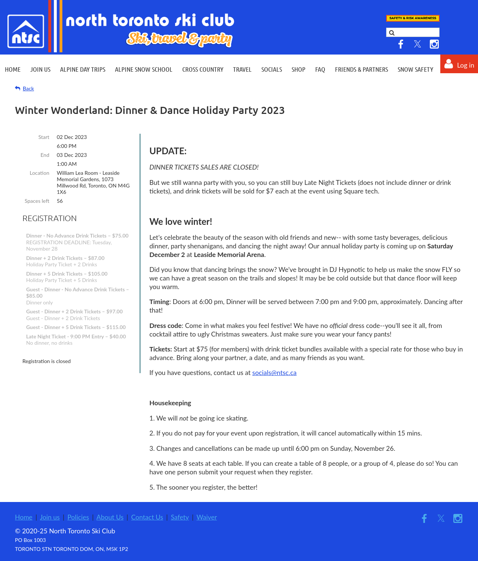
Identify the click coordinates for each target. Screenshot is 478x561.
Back (28, 88)
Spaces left (37, 201)
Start (43, 137)
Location (39, 173)
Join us (50, 517)
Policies (78, 517)
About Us (109, 517)
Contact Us (147, 517)
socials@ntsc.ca (274, 372)
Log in (465, 65)
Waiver (206, 517)
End (44, 155)
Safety (180, 517)
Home (23, 517)
